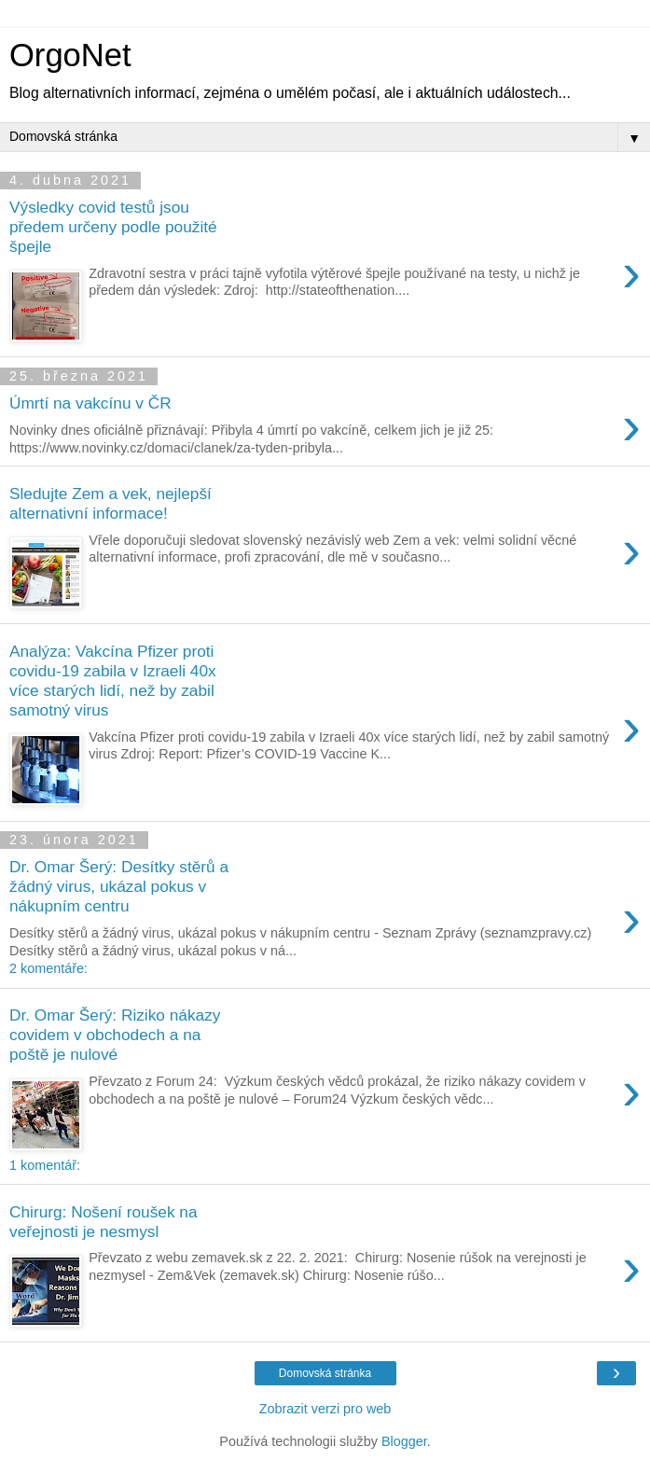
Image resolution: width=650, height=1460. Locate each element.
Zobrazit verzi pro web (325, 1408)
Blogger (404, 1441)
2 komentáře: (48, 968)
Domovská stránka (325, 1373)
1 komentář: (44, 1165)
